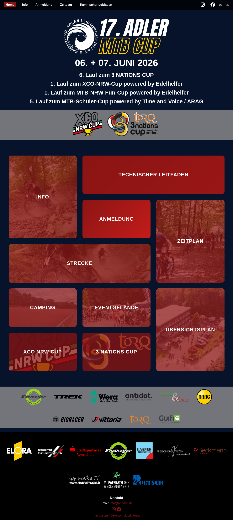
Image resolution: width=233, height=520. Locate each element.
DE (221, 4)
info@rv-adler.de (121, 503)
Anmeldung (43, 4)
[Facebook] (119, 509)
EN (227, 4)
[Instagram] (114, 509)
